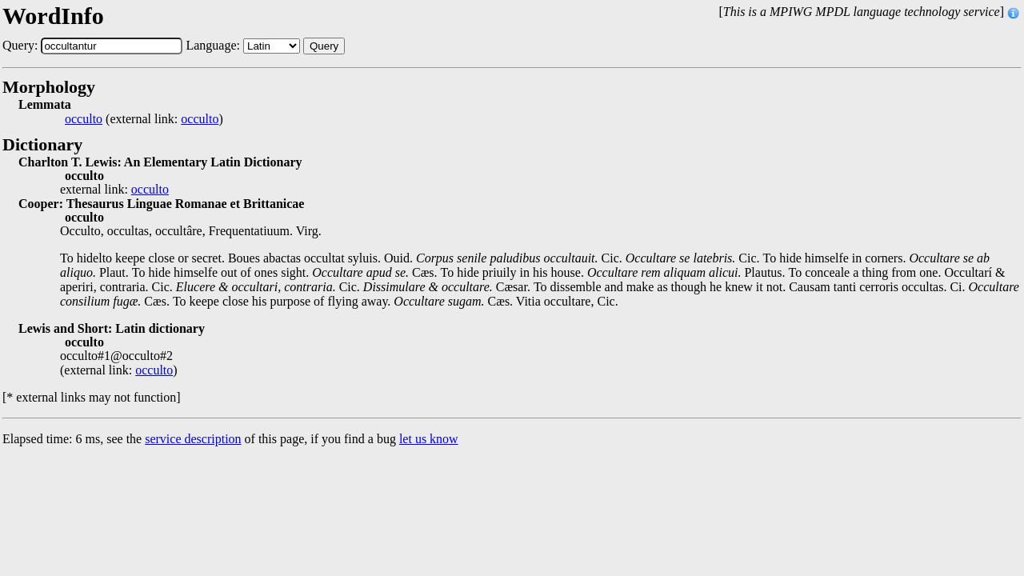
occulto (83, 119)
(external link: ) (144, 119)
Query (324, 46)
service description (193, 439)
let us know (428, 439)
